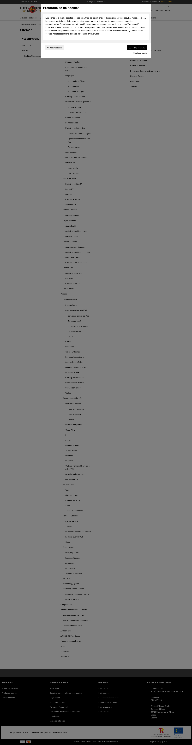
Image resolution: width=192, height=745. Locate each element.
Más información (140, 53)
